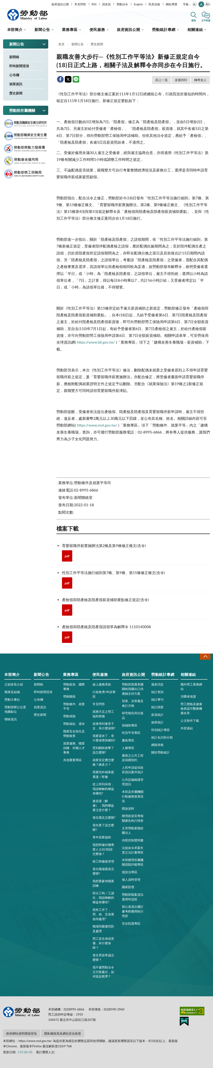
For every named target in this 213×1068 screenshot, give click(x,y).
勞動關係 (69, 696)
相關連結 (195, 29)
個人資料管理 (131, 879)
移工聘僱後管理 (103, 861)
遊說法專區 (129, 872)
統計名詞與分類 (162, 737)
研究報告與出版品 (132, 715)
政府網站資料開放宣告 (21, 1033)
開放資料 (128, 808)
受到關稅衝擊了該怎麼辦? (103, 750)
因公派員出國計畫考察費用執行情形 (132, 911)
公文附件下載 (190, 720)
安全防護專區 (131, 923)
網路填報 (157, 745)
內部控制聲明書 (132, 840)
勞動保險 (69, 716)
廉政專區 (128, 740)
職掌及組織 (12, 692)
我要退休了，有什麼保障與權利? (104, 738)
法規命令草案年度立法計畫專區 (132, 850)
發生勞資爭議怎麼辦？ (103, 957)
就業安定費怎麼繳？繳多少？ (103, 762)
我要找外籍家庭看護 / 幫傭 (103, 774)
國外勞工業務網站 (191, 686)
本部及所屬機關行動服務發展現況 (132, 796)
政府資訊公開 (60, 4)
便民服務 (97, 29)
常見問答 (80, 4)
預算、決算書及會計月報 (132, 703)
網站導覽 (171, 4)
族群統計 (157, 722)
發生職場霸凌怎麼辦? (103, 871)
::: (2, 3)
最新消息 (157, 684)
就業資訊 (15, 84)
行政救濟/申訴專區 (104, 694)
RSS (94, 4)
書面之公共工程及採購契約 (132, 758)
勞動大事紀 (12, 699)
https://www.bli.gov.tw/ (96, 342)
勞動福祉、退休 (74, 723)
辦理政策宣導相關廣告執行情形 (132, 818)
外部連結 (187, 728)
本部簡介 (15, 29)
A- (194, 4)
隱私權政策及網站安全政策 (62, 1033)
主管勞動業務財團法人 (132, 830)
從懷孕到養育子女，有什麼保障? (104, 726)
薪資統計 (157, 714)
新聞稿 (14, 57)
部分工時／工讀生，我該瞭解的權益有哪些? (103, 897)
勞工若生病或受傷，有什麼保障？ (103, 943)
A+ (208, 4)
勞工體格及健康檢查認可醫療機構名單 (191, 708)
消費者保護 (188, 696)
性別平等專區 (131, 732)
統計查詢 (157, 692)
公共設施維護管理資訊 (132, 782)
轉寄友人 (200, 80)
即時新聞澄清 (19, 66)
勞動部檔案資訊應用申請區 (132, 897)
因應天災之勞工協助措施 (103, 714)
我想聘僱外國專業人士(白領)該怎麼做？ (103, 849)
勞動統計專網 (163, 29)
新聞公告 (42, 29)
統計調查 (157, 707)
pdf (67, 556)
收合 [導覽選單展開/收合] (205, 656)
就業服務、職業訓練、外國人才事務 (74, 747)
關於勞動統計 (160, 752)
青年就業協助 (102, 837)
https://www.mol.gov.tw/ (97, 425)
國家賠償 (128, 887)
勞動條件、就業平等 (74, 706)
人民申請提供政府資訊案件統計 (132, 770)
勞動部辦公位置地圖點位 (15, 709)
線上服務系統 (102, 684)
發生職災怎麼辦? (104, 817)
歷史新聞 (15, 93)
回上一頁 (161, 80)
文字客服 (205, 20)
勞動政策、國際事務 (74, 686)
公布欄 (14, 75)
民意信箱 (154, 4)
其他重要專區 (72, 760)
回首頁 (106, 4)
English (138, 4)
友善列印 (181, 80)
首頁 (61, 44)
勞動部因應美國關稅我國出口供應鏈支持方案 (132, 688)
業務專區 (70, 29)
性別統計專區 (160, 730)
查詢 (193, 20)
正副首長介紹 (14, 684)
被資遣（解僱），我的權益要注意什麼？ (103, 805)
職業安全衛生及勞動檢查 (74, 733)
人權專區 (128, 748)
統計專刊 (157, 699)
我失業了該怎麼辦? (103, 827)
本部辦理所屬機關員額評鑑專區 (132, 862)
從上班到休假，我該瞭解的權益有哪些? (103, 788)
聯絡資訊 (11, 719)
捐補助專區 (129, 725)
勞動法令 (122, 4)
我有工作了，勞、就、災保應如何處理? (103, 914)
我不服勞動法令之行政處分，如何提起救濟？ (103, 971)
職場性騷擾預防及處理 (103, 928)
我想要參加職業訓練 (103, 883)
